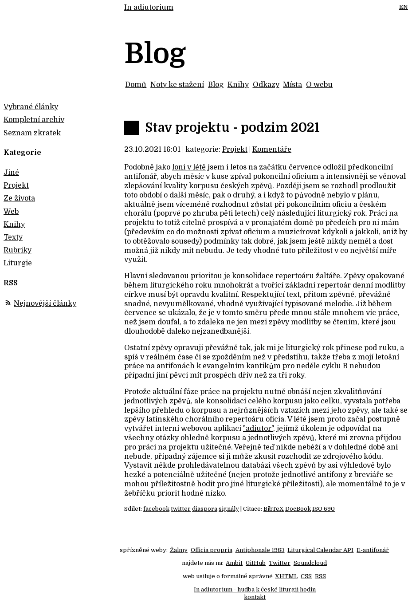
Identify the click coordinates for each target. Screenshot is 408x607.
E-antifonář (373, 550)
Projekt (234, 150)
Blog (216, 85)
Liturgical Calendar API (320, 550)
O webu (319, 85)
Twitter (279, 563)
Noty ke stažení (177, 85)
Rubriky (17, 250)
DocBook (298, 508)
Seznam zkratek (32, 133)
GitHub (256, 563)
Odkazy (266, 85)
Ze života (19, 198)
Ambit (234, 563)
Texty (13, 237)
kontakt (255, 597)
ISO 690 (323, 508)
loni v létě (189, 167)
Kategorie (22, 153)
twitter (181, 508)
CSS (306, 576)
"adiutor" (258, 429)
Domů (135, 85)
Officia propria (211, 550)
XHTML (286, 576)
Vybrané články (31, 107)
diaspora (204, 508)
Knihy (238, 85)
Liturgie (18, 263)
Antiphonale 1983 (260, 550)
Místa (292, 85)
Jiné (11, 173)
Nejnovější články (45, 303)
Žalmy (179, 550)
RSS (320, 576)
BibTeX (273, 508)
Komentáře (271, 150)
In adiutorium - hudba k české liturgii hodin (255, 589)
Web (11, 212)
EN (403, 7)
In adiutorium (148, 8)
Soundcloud (310, 563)
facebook (156, 508)
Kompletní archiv (34, 120)
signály (229, 508)
